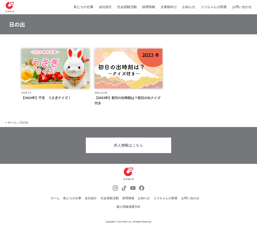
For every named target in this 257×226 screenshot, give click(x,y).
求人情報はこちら (128, 146)
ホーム (60, 198)
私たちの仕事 (83, 7)
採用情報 (148, 7)
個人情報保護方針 (128, 207)
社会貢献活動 (127, 7)
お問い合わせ (242, 7)
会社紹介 (105, 7)
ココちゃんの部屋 (214, 7)
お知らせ (188, 7)
